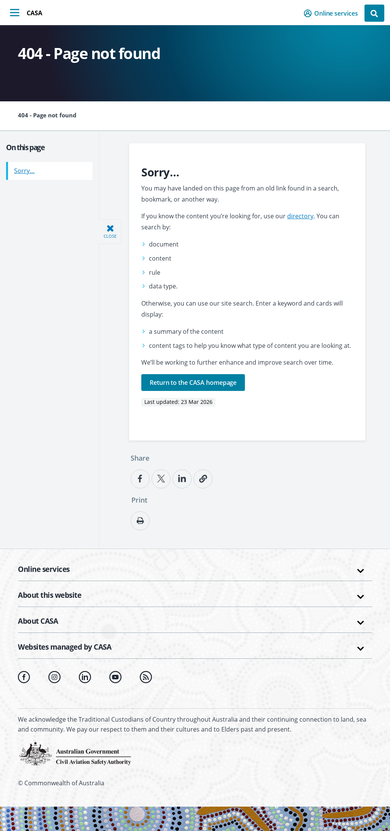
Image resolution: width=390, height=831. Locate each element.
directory (300, 216)
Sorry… (24, 168)
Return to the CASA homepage (193, 382)
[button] (333, 13)
